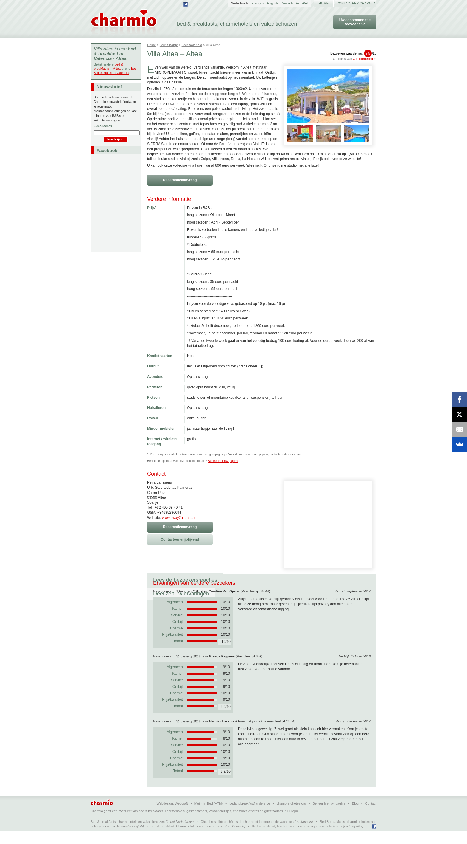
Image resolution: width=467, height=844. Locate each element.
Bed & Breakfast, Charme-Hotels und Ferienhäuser (187, 838)
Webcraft (181, 815)
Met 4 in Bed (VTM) (208, 815)
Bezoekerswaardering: (353, 53)
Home (324, 3)
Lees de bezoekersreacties (185, 580)
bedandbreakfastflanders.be (249, 815)
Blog (355, 815)
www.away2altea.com (179, 518)
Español (302, 3)
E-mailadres (103, 126)
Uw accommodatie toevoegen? (355, 22)
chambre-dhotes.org (291, 815)
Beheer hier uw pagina (223, 461)
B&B (169, 45)
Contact (370, 815)
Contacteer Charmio (356, 3)
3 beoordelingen (364, 58)
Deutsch (287, 3)
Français (258, 3)
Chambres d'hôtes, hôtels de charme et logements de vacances (247, 834)
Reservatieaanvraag (180, 180)
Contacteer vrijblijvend (180, 539)
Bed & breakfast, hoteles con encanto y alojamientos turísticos (297, 838)
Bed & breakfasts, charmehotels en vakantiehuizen (128, 834)
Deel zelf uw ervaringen (257, 580)
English (272, 3)
